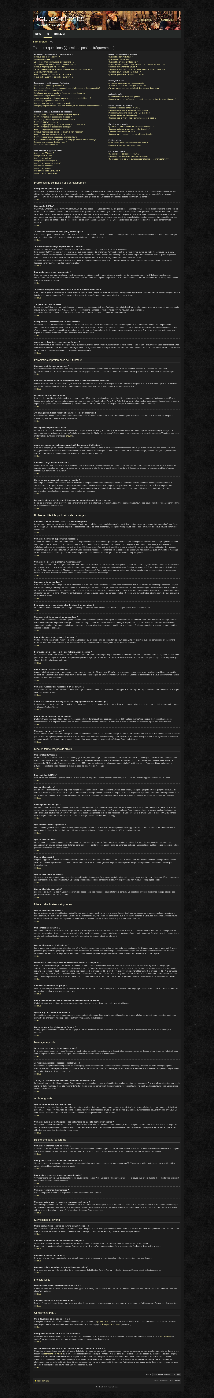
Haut (38, 200)
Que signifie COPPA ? (43, 59)
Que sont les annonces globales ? (47, 163)
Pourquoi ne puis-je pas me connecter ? (50, 67)
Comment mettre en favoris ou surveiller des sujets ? (129, 129)
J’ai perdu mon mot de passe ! (46, 72)
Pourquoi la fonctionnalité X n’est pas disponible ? (128, 156)
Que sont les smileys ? (43, 158)
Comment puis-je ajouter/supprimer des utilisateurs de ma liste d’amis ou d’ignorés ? (142, 99)
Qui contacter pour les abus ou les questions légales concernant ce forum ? (138, 159)
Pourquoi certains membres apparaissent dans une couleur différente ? (136, 69)
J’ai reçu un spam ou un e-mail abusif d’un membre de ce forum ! (134, 88)
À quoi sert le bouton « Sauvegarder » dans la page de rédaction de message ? (65, 139)
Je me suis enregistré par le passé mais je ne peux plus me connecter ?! (63, 69)
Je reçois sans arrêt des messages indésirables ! (127, 86)
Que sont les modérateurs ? (119, 59)
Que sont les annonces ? (44, 166)
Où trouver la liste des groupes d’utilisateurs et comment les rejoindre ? (136, 64)
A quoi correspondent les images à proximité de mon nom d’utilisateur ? (62, 98)
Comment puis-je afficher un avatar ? (49, 101)
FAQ (47, 33)
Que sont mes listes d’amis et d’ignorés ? (124, 97)
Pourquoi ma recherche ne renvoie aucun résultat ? (128, 110)
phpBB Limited (103, 1321)
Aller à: (148, 1374)
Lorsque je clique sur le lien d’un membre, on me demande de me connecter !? (68, 106)
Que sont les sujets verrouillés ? (47, 171)
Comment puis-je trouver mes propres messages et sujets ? (132, 118)
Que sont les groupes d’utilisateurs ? (123, 62)
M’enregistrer (167, 19)
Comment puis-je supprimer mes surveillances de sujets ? (131, 134)
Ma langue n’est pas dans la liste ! (47, 96)
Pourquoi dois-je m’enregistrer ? (47, 57)
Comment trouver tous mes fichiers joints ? (125, 145)
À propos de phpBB (110, 1324)
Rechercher (59, 33)
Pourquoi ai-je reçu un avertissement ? (49, 134)
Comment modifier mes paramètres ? (49, 86)
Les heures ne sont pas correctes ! (48, 91)
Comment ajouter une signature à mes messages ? (54, 119)
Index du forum (40, 42)
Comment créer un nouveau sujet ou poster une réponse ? (57, 114)
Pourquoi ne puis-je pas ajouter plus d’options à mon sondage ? (59, 124)
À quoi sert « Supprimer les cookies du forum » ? (53, 77)
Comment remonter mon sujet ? (46, 145)
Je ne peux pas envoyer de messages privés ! (126, 83)
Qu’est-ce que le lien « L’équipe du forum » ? (126, 74)
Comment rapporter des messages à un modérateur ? (55, 137)
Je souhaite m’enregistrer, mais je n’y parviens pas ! (54, 62)
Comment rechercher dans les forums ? (124, 108)
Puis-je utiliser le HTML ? (44, 156)
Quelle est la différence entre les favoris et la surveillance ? (131, 127)
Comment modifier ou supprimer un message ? (53, 117)
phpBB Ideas (165, 1336)
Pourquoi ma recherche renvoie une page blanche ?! (129, 113)
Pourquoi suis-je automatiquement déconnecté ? (53, 74)
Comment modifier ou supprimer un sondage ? (52, 127)
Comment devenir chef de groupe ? (122, 67)
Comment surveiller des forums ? (121, 132)
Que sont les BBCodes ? (44, 153)
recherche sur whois (53, 1354)
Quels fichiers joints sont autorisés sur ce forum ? (128, 143)
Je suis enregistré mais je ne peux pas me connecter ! (55, 64)
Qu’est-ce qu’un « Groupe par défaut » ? (124, 72)
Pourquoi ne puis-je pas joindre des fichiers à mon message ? (58, 132)
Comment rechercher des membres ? (123, 115)
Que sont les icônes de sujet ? (46, 173)
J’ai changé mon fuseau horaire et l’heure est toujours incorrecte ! (60, 93)
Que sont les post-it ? (42, 168)
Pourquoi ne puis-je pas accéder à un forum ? (52, 129)
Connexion (146, 19)
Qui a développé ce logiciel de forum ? (123, 154)
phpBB (69, 436)
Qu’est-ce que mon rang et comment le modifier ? (54, 103)
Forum (38, 33)
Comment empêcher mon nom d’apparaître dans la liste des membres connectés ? (67, 88)
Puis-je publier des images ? (45, 161)
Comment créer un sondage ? (46, 122)
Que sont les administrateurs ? (120, 57)
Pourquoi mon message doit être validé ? (50, 142)
